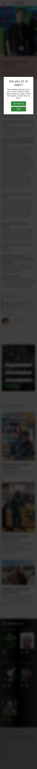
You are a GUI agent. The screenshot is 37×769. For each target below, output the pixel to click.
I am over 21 (18, 103)
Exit (18, 109)
